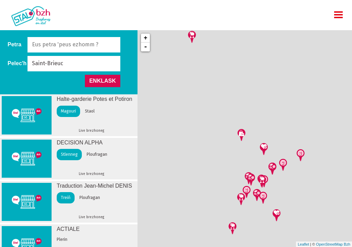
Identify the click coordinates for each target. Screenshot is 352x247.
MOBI (338, 15)
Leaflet (303, 244)
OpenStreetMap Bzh (333, 244)
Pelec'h (17, 63)
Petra (14, 44)
